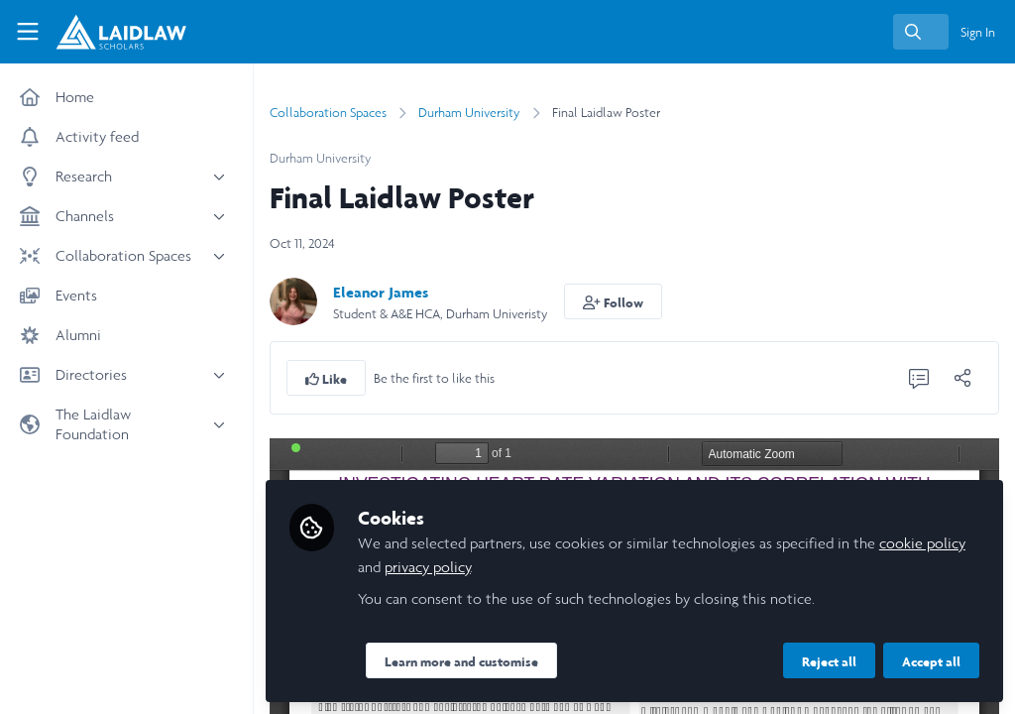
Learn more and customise (461, 661)
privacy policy (428, 566)
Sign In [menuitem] (977, 32)
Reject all (829, 661)
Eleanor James (380, 292)
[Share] (962, 378)
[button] (613, 301)
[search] (921, 32)
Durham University (469, 112)
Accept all (931, 661)
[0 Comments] (919, 378)
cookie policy (922, 543)
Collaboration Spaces (328, 112)
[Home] (109, 32)
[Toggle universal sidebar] (28, 32)
